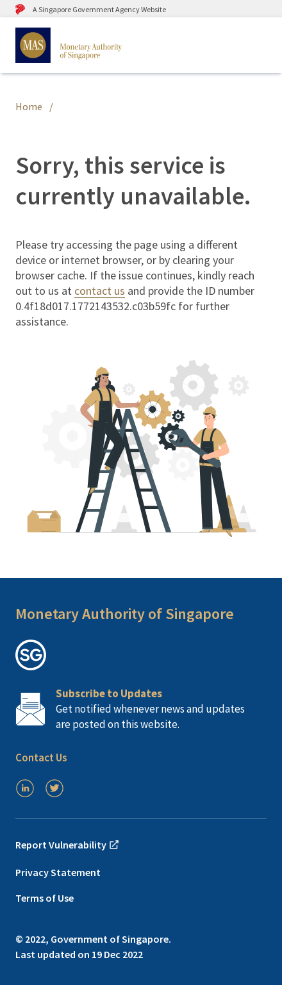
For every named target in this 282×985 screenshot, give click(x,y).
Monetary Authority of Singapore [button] (124, 614)
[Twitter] (54, 788)
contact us (99, 290)
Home (28, 106)
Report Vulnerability (67, 844)
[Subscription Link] (141, 709)
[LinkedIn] (25, 788)
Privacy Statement (58, 872)
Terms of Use (44, 897)
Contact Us (41, 757)
